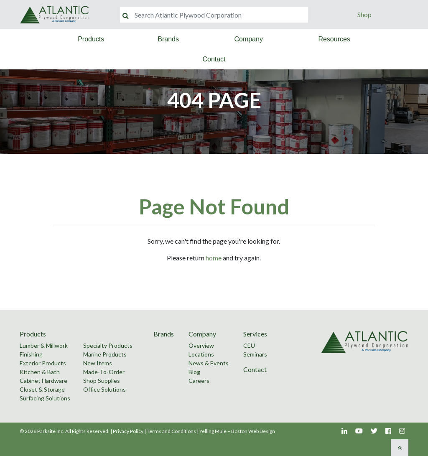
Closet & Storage (42, 389)
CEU (249, 345)
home (214, 258)
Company (248, 39)
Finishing (31, 354)
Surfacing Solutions (45, 398)
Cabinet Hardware (43, 380)
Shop (364, 14)
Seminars (255, 354)
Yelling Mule (213, 431)
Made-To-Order (104, 371)
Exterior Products (43, 363)
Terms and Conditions (171, 431)
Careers (199, 380)
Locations (201, 354)
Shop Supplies (101, 380)
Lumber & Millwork (44, 345)
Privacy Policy (128, 431)
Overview (201, 345)
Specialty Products (107, 345)
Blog (194, 371)
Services (255, 334)
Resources (334, 39)
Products (91, 39)
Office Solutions (104, 389)
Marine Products (105, 354)
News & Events (209, 363)
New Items (97, 363)
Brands (168, 39)
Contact (213, 59)
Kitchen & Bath (40, 371)
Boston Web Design (253, 431)
